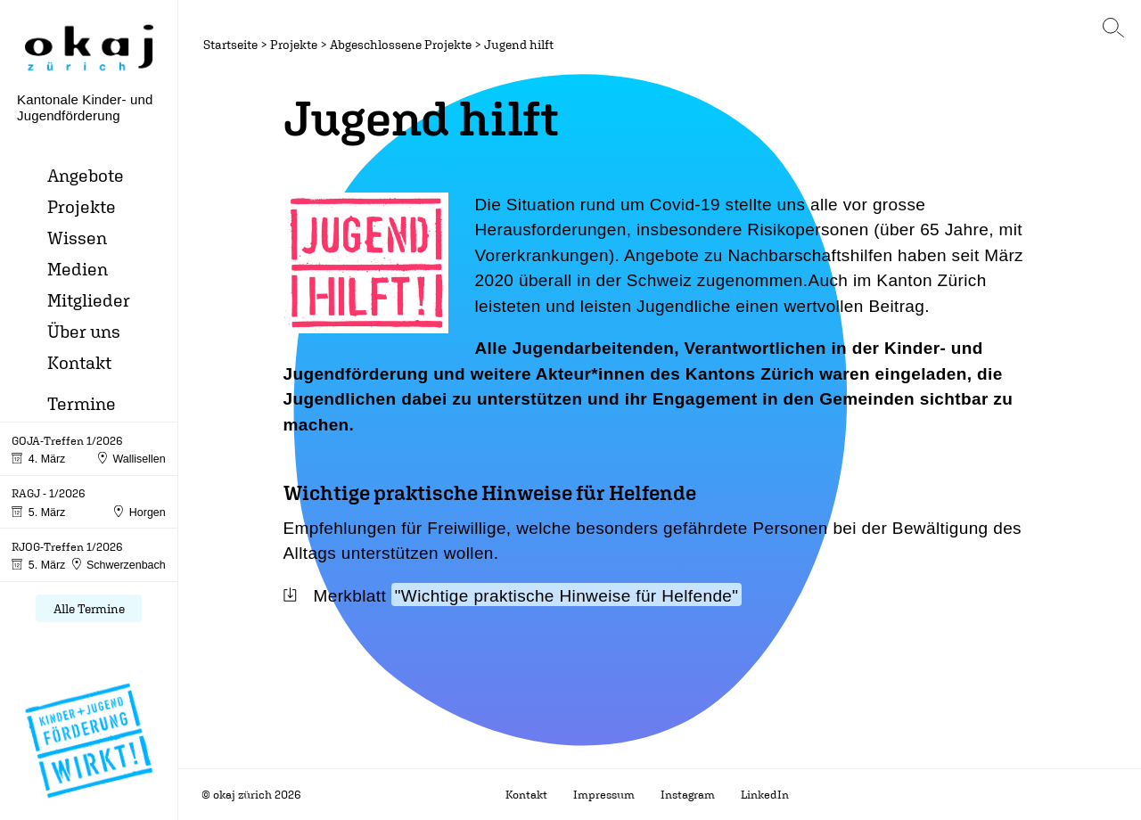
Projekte (81, 206)
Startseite (230, 44)
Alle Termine (89, 608)
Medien (77, 268)
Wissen (77, 237)
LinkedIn (765, 794)
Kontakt (79, 362)
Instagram (688, 794)
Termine (81, 403)
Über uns (83, 331)
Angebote (85, 175)
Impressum (604, 794)
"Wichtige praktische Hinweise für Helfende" (567, 595)
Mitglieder (88, 300)
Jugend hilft (519, 44)
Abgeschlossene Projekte (401, 44)
